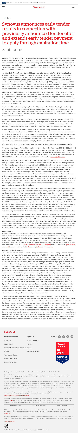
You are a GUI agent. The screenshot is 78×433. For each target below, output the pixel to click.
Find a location (8, 344)
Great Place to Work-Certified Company (37, 245)
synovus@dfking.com (57, 157)
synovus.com (70, 245)
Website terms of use (11, 359)
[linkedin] (71, 336)
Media (29, 348)
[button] (20, 49)
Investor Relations (33, 340)
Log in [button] (72, 7)
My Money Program (9, 421)
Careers (29, 344)
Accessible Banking (10, 362)
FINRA (11, 400)
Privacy (6, 351)
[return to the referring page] (8, 18)
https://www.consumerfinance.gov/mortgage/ (16, 395)
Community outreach (33, 351)
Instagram (49, 247)
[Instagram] (63, 336)
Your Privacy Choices (10, 355)
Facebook (31, 247)
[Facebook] (59, 336)
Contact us (7, 340)
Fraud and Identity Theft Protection (15, 348)
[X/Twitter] (67, 336)
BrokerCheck (7, 413)
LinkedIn (39, 247)
